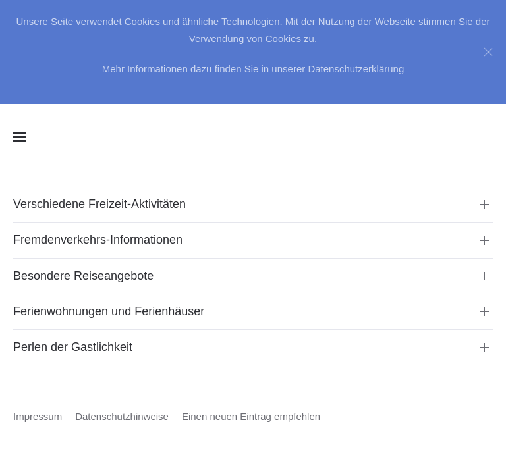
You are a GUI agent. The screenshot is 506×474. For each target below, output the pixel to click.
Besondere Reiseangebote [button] (83, 275)
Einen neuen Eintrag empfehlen (251, 416)
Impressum (37, 416)
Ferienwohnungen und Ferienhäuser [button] (108, 311)
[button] (19, 137)
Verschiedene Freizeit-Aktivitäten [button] (99, 204)
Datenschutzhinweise (122, 416)
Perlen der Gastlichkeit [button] (72, 347)
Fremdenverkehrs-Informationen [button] (98, 239)
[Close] (488, 52)
